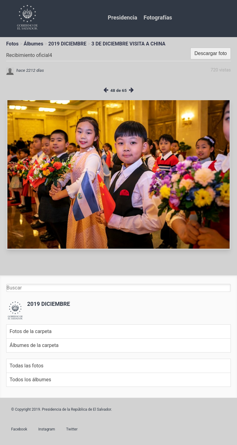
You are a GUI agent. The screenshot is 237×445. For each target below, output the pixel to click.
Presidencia (122, 17)
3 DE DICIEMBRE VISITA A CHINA (128, 44)
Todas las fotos (27, 366)
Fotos (12, 44)
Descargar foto (210, 53)
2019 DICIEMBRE (67, 44)
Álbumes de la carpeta (34, 345)
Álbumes (33, 44)
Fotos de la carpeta (31, 331)
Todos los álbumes (30, 380)
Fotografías (157, 17)
